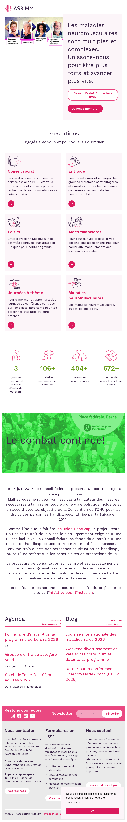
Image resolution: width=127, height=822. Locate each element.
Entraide (76, 171)
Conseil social (21, 171)
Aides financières (84, 232)
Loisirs (14, 232)
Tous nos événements (51, 622)
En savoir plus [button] (75, 802)
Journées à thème (25, 292)
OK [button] (92, 810)
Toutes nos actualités (113, 622)
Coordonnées (17, 790)
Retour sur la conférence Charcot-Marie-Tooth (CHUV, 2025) (92, 674)
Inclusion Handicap (73, 529)
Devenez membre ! (85, 108)
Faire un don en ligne (103, 785)
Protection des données (60, 813)
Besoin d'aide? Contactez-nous (93, 94)
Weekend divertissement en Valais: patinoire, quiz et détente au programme (92, 654)
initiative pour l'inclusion (71, 593)
